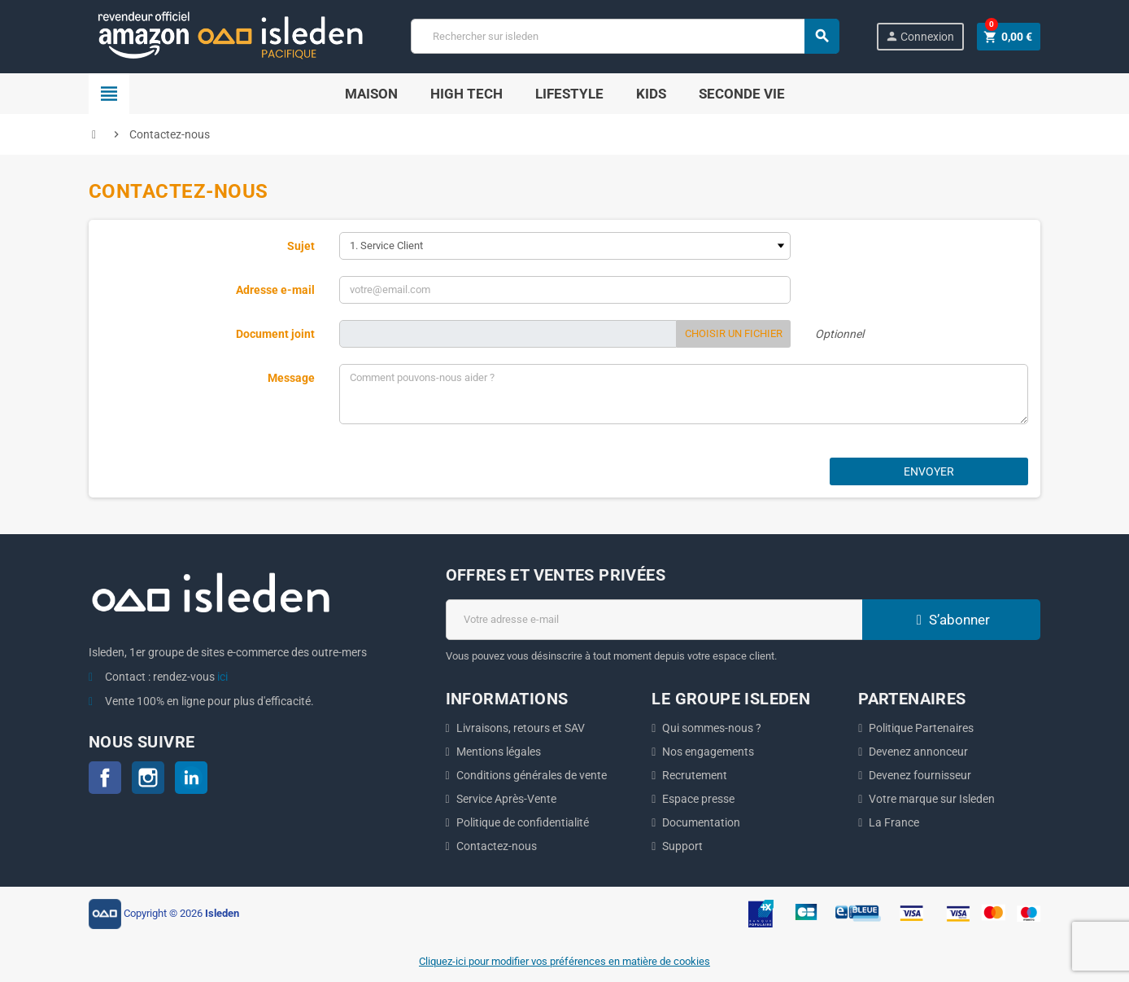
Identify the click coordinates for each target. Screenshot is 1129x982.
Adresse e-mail (275, 289)
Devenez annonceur (918, 751)
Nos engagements (708, 751)
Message (291, 377)
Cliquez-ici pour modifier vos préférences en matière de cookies (564, 961)
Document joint (275, 333)
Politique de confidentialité (522, 822)
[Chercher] (625, 36)
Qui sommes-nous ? (711, 727)
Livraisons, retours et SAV (520, 727)
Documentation (701, 822)
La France (894, 822)
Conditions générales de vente (531, 775)
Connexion (919, 36)
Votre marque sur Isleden (932, 798)
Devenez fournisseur (920, 775)
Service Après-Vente (506, 798)
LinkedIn (191, 777)
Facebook (105, 777)
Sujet (301, 245)
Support (682, 846)
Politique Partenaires (921, 727)
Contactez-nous (496, 846)
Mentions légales (498, 751)
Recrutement (694, 775)
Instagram (148, 777)
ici (222, 676)
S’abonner (951, 620)
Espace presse (698, 798)
